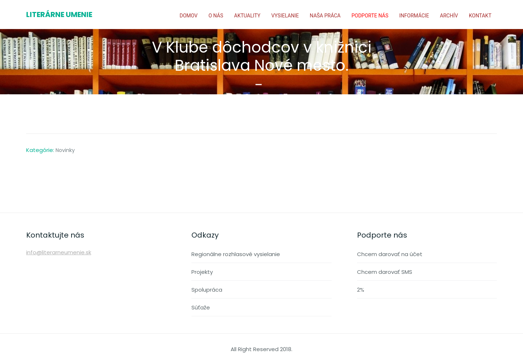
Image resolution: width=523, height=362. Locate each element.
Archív (449, 15)
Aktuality (247, 15)
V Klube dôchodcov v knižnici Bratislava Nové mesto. (262, 56)
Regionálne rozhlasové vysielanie (235, 254)
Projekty (202, 272)
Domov (188, 15)
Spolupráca (206, 289)
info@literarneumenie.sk (58, 252)
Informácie (414, 15)
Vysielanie (285, 15)
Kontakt (480, 15)
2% (360, 289)
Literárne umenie (59, 14)
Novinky (65, 150)
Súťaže (200, 307)
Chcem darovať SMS (384, 272)
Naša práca (325, 15)
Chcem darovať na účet (389, 254)
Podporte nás (370, 15)
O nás (215, 15)
